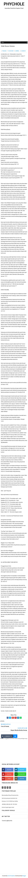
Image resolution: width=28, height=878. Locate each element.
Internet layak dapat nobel (8, 807)
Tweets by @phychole (7, 821)
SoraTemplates (11, 876)
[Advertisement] (14, 25)
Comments (23, 51)
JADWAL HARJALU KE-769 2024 (9, 804)
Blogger (24, 876)
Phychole (14, 4)
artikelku (17, 51)
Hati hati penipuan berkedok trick (9, 798)
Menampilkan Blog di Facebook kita (10, 795)
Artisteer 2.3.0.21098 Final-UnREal (10, 801)
